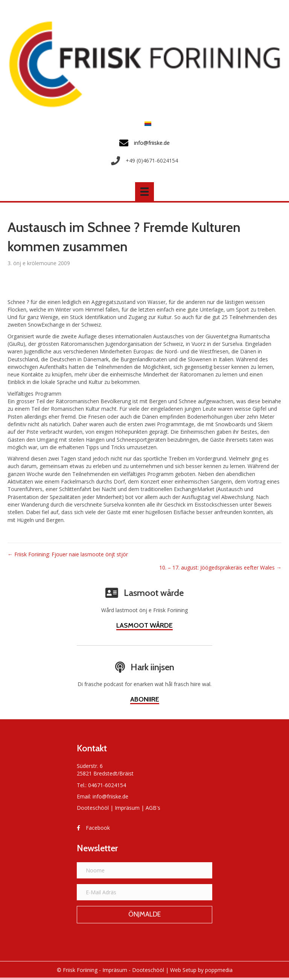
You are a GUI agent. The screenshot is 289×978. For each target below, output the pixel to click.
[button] (144, 914)
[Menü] (144, 191)
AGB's (153, 807)
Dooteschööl (93, 807)
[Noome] (144, 870)
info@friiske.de (110, 796)
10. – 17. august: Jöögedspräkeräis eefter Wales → (220, 567)
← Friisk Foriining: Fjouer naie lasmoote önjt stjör (68, 554)
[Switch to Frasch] (146, 123)
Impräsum (127, 807)
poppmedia (219, 969)
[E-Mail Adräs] (144, 892)
